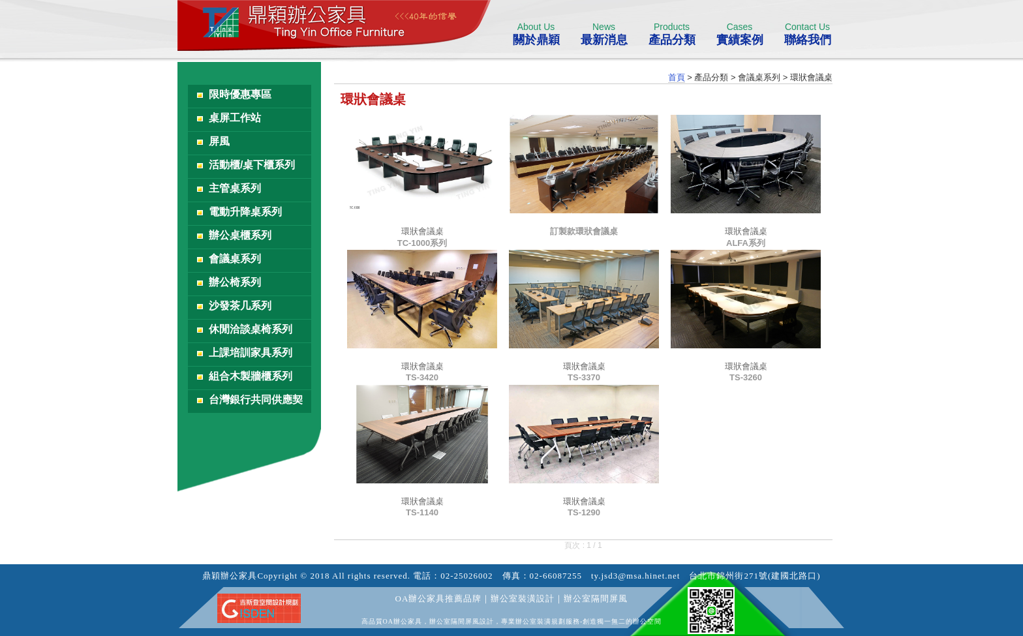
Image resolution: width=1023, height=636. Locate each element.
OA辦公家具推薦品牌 (438, 598)
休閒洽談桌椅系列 (250, 329)
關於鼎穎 (536, 34)
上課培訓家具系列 (250, 352)
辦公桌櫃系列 (240, 235)
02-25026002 (466, 576)
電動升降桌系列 (245, 211)
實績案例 (739, 34)
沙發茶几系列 (240, 305)
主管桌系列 (235, 188)
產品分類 (671, 34)
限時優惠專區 (240, 94)
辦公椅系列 (235, 282)
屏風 (219, 141)
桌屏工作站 (235, 117)
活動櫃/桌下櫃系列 (252, 164)
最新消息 (603, 34)
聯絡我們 (807, 34)
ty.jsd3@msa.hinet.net (635, 576)
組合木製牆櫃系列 (250, 376)
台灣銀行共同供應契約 (256, 403)
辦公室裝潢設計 (523, 598)
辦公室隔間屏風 (596, 598)
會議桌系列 (235, 258)
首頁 (676, 77)
